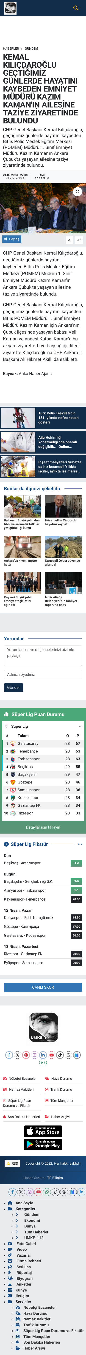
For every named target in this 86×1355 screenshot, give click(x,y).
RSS (12, 1163)
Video (17, 1249)
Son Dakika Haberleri (21, 1117)
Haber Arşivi (57, 1117)
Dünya (26, 1226)
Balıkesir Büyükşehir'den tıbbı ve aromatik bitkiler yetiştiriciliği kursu (22, 524)
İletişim (18, 1296)
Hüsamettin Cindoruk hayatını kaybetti (60, 522)
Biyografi (20, 1278)
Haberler (11, 48)
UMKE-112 (30, 1237)
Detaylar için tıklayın (43, 827)
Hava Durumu (58, 1079)
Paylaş (11, 239)
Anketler (19, 1284)
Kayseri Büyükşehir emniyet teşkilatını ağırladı (18, 601)
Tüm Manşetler (59, 1101)
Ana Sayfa (20, 1203)
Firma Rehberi (24, 1261)
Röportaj (20, 1272)
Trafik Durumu (58, 1089)
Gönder (13, 687)
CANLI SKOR (43, 987)
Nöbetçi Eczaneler (20, 1079)
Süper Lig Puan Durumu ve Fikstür (17, 1103)
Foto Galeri (22, 1243)
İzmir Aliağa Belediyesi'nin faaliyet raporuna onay (61, 601)
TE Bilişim (55, 1178)
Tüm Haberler (32, 1232)
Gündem (31, 48)
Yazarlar (19, 1255)
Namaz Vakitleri (18, 1089)
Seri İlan (19, 1267)
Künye (17, 1290)
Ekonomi (28, 1220)
